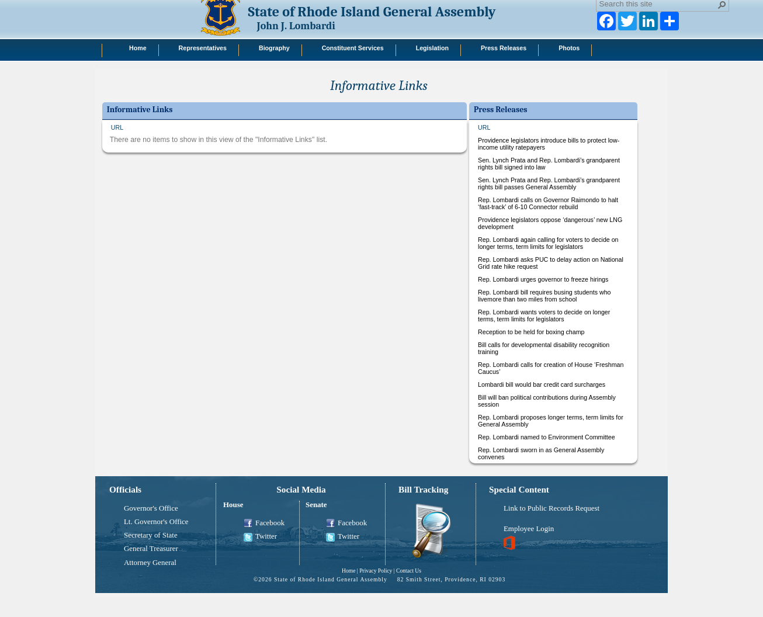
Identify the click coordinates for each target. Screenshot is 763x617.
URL (117, 127)
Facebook (264, 523)
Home (348, 570)
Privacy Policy (375, 570)
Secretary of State (151, 535)
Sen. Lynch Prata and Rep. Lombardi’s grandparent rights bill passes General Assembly (549, 183)
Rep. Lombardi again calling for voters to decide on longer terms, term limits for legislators (548, 243)
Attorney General (150, 563)
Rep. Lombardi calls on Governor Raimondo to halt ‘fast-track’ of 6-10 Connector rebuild (548, 203)
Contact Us (408, 570)
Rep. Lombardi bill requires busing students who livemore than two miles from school (544, 296)
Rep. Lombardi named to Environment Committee (546, 437)
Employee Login (529, 529)
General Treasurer (151, 549)
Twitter (260, 537)
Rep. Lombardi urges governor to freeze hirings (543, 279)
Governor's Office (151, 508)
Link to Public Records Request (551, 508)
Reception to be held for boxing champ (531, 331)
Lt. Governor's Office (156, 522)
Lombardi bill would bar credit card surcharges (541, 384)
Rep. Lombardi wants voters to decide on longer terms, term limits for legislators (544, 315)
